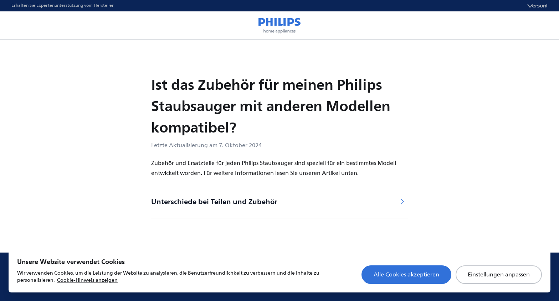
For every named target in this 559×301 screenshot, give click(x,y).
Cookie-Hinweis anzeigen (87, 280)
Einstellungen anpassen (499, 274)
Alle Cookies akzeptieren (406, 274)
